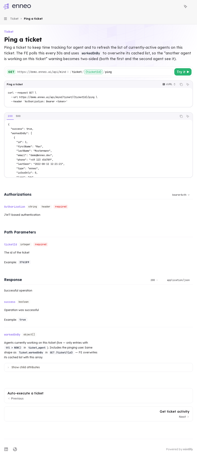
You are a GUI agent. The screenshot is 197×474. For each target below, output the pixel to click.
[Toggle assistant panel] (185, 6)
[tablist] (91, 116)
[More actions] (192, 6)
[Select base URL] (43, 72)
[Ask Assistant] (187, 84)
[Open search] (178, 6)
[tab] (10, 116)
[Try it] (183, 72)
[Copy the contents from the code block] (181, 84)
